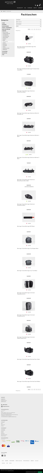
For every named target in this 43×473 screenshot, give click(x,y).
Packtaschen (8, 11)
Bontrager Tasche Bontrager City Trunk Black (27, 270)
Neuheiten (4, 53)
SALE (3, 54)
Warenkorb (2, 433)
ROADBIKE (4, 24)
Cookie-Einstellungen (29, 472)
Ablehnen (35, 472)
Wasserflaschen (6, 48)
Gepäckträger (5, 37)
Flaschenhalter (6, 36)
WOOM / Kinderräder (7, 27)
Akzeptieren (40, 472)
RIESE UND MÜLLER (6, 29)
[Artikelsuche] (35, 5)
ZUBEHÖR (4, 11)
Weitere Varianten (29, 186)
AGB (1, 423)
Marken (10, 463)
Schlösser (5, 45)
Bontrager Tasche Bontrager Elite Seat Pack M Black (28, 381)
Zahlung (2, 431)
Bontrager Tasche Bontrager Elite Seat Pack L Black (28, 359)
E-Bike (3, 23)
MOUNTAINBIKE (5, 26)
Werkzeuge (5, 49)
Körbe (4, 40)
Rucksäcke (5, 44)
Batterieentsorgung (4, 434)
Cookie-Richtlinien (11, 470)
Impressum (2, 422)
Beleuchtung (5, 32)
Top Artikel (4, 51)
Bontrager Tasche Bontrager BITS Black (26, 226)
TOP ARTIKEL (3, 430)
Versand (2, 432)
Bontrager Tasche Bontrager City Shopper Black (27, 248)
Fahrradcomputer (6, 33)
